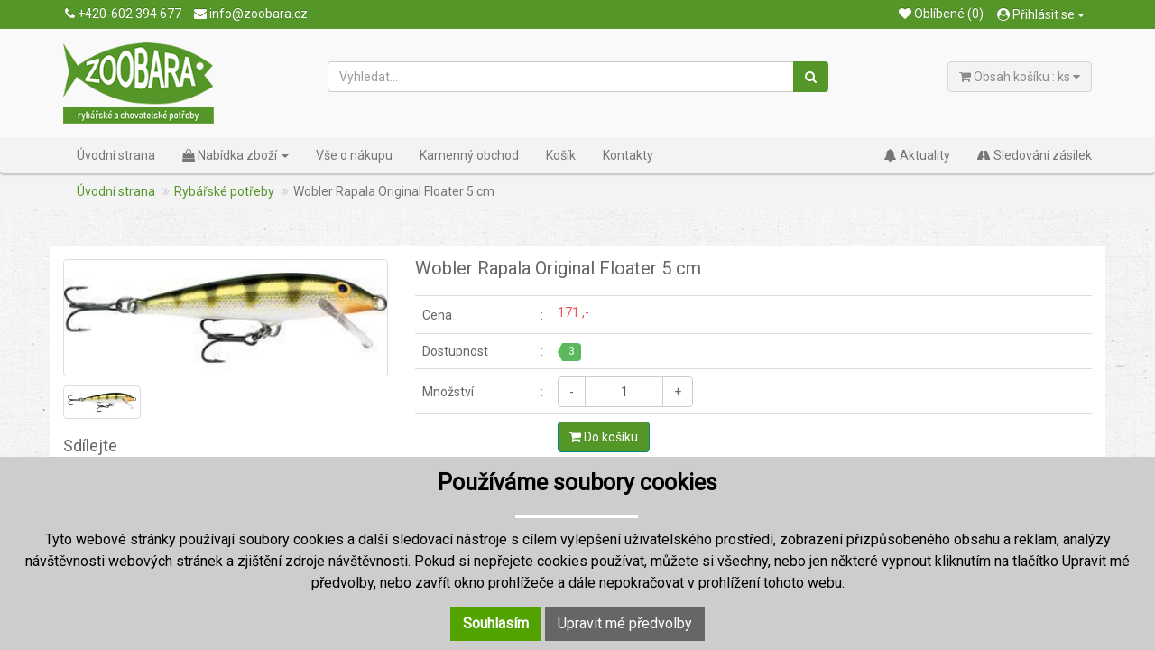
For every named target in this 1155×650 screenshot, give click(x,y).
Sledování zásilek (1034, 155)
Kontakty (628, 155)
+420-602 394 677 (123, 13)
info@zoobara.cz (251, 13)
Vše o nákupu (354, 155)
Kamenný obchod (469, 155)
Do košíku (603, 437)
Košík (561, 155)
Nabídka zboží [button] (235, 155)
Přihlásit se (1041, 14)
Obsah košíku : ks (1019, 77)
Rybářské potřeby (224, 191)
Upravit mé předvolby (625, 623)
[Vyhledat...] (561, 76)
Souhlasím (496, 623)
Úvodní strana (116, 155)
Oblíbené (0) (941, 13)
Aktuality (917, 155)
